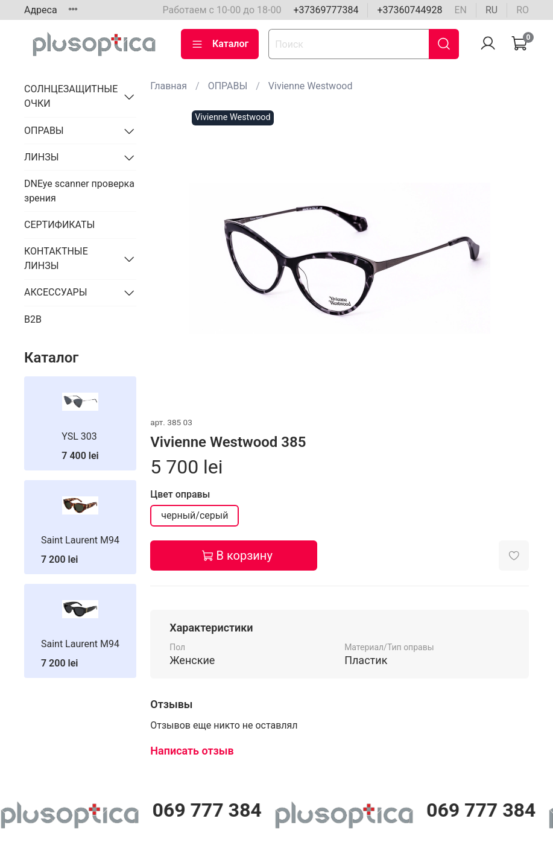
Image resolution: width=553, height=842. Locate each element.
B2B (33, 319)
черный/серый (194, 515)
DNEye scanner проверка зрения (79, 191)
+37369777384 (325, 10)
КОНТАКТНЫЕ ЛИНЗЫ (56, 258)
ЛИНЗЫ (41, 157)
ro (522, 10)
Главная (168, 86)
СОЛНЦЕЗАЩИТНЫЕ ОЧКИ (70, 96)
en (460, 10)
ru (491, 10)
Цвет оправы (180, 494)
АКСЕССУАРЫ (55, 292)
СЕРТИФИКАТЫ (59, 224)
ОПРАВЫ (228, 86)
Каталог (219, 44)
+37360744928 (409, 10)
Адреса (40, 10)
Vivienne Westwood (310, 86)
